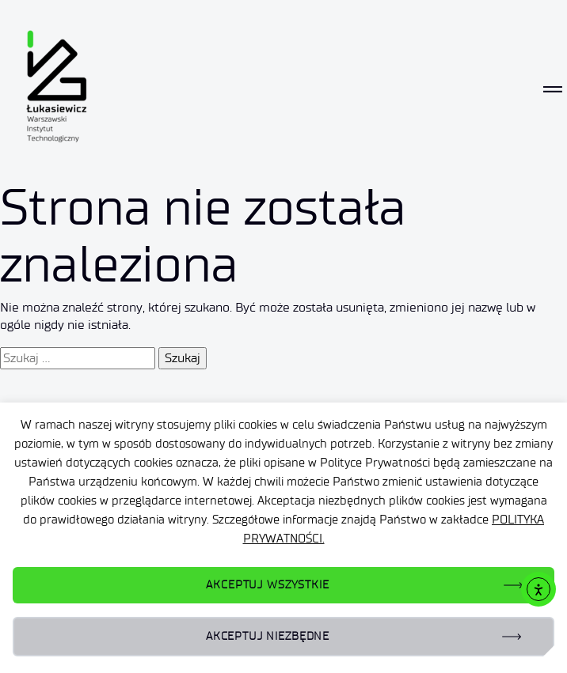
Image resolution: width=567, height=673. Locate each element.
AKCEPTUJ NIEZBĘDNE (267, 636)
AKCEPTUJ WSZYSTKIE (267, 585)
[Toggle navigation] (552, 89)
